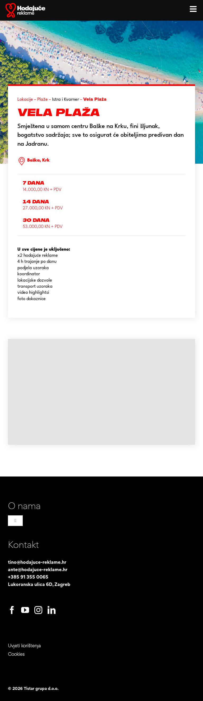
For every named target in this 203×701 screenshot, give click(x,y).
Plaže (42, 99)
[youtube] (25, 610)
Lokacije (25, 99)
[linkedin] (52, 610)
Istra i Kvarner (65, 99)
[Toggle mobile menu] (194, 8)
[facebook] (12, 610)
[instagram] (38, 610)
